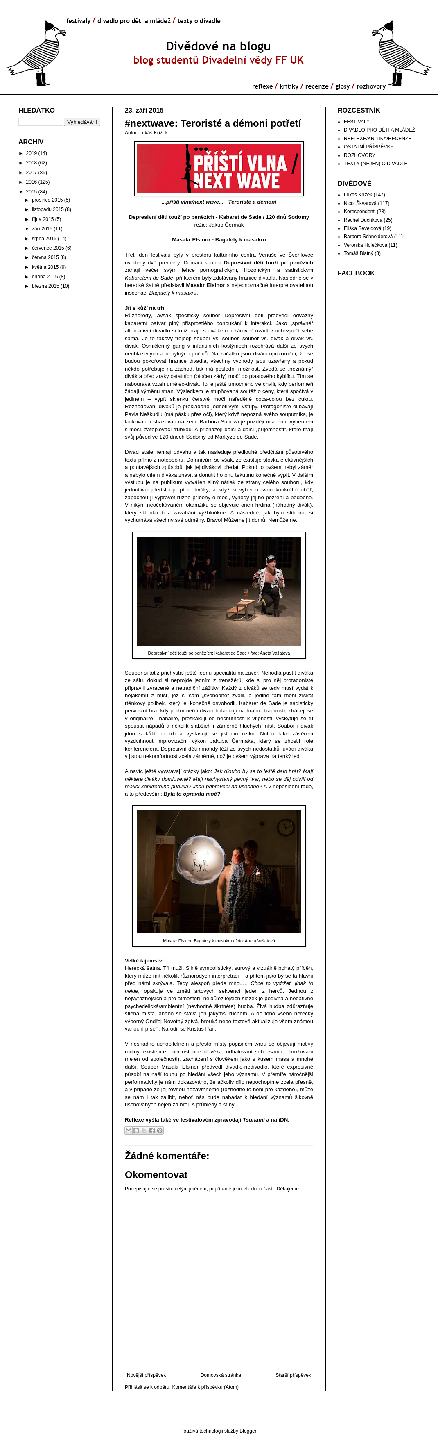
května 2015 (45, 267)
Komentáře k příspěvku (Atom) (205, 1387)
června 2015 (45, 257)
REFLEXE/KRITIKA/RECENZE (377, 138)
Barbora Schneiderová (368, 236)
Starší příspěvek (293, 1375)
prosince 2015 (47, 200)
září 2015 (42, 229)
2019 (31, 153)
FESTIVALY (357, 122)
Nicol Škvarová (360, 203)
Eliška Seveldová (362, 228)
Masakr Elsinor (191, 240)
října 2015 (43, 219)
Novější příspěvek (146, 1375)
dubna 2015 (45, 277)
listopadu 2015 (48, 209)
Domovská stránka (221, 1375)
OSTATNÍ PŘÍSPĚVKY (369, 147)
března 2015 (45, 286)
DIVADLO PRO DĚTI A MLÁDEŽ (379, 130)
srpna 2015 (44, 238)
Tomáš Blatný (358, 253)
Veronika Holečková (365, 245)
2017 (31, 172)
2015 (31, 192)
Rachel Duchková (363, 220)
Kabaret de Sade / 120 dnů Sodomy (264, 217)
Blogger (247, 1431)
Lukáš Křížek (358, 195)
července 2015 (48, 248)
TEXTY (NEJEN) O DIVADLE (376, 163)
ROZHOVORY (359, 155)
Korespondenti (359, 211)
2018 (31, 163)
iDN (283, 1120)
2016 (31, 182)
